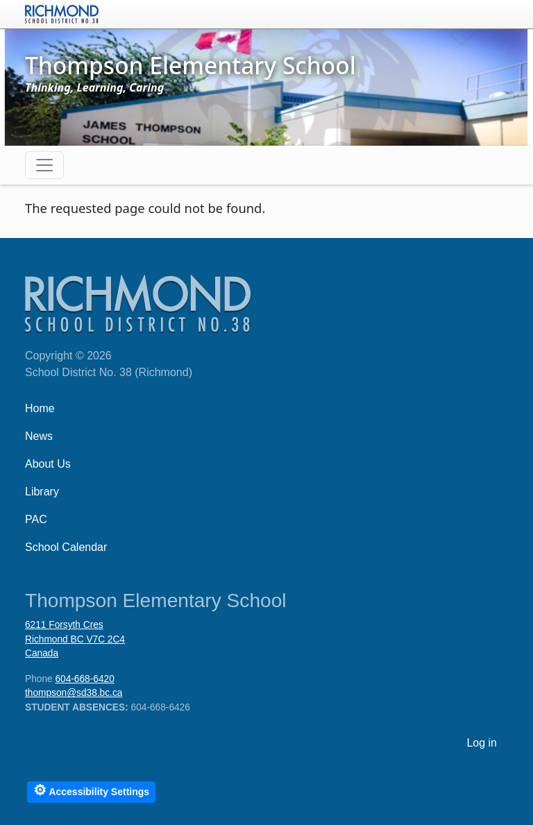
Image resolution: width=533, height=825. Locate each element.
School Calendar (66, 547)
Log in (481, 743)
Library (42, 491)
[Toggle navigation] (44, 165)
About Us (48, 464)
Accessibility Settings (91, 790)
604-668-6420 (84, 679)
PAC (36, 519)
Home (40, 408)
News (39, 436)
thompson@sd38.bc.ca (73, 693)
